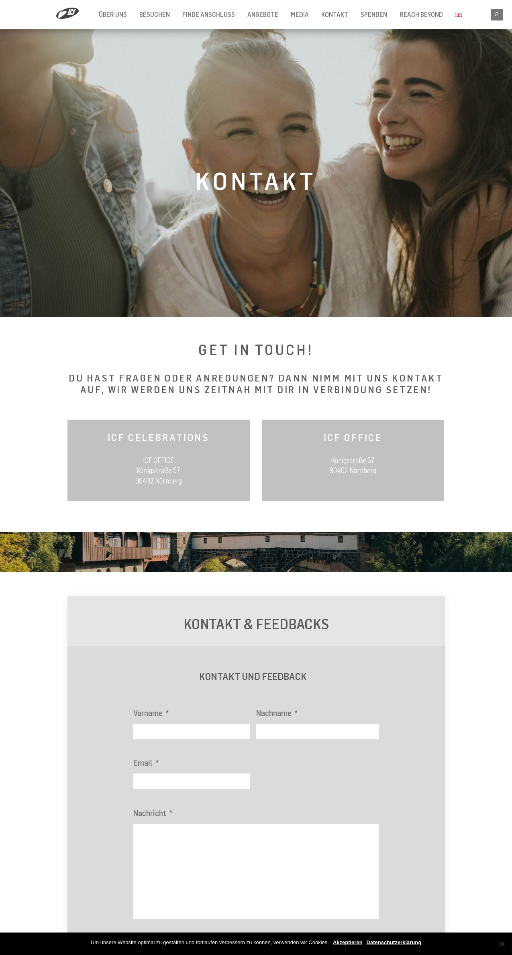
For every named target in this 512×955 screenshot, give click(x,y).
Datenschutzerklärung (394, 942)
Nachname (277, 713)
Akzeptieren (348, 942)
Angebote (262, 14)
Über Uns (113, 14)
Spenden (374, 14)
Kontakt (334, 14)
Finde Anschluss (208, 14)
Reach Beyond (421, 14)
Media (300, 14)
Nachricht (152, 813)
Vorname (151, 713)
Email (146, 763)
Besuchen (154, 14)
